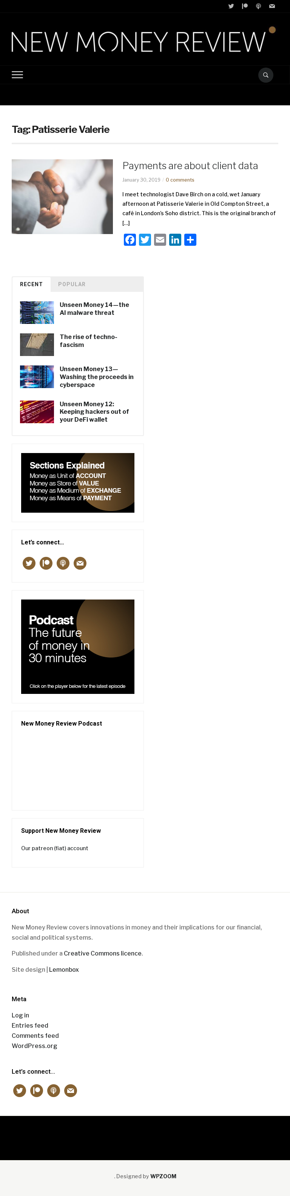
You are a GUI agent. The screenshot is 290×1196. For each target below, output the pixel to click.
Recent (31, 284)
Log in (20, 1015)
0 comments (180, 180)
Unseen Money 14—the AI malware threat (94, 308)
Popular (72, 284)
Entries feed (30, 1025)
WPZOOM (163, 1176)
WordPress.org (34, 1046)
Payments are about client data (190, 165)
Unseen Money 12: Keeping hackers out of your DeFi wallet (94, 412)
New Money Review (145, 1134)
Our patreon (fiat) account (54, 848)
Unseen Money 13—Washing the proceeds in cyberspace (97, 376)
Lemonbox (64, 969)
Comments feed (35, 1035)
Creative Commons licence (103, 953)
